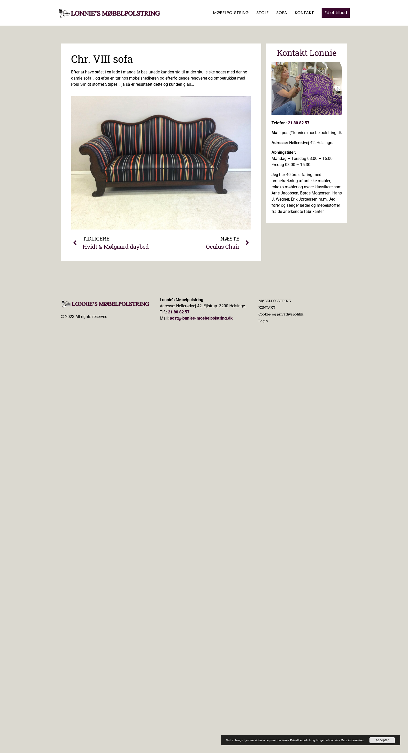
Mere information (352, 740)
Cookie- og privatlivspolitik (280, 314)
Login (263, 320)
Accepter (382, 740)
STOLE (262, 13)
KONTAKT (304, 13)
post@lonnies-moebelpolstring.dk (201, 318)
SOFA (281, 13)
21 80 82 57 (298, 123)
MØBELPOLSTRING (231, 13)
